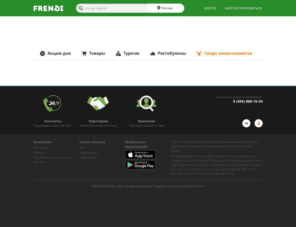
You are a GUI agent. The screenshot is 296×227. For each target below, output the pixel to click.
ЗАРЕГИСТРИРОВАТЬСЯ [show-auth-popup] (243, 8)
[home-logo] (48, 8)
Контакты (40, 147)
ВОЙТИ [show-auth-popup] (210, 8)
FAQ (82, 147)
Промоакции (88, 152)
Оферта (39, 152)
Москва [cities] (165, 8)
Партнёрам (87, 157)
